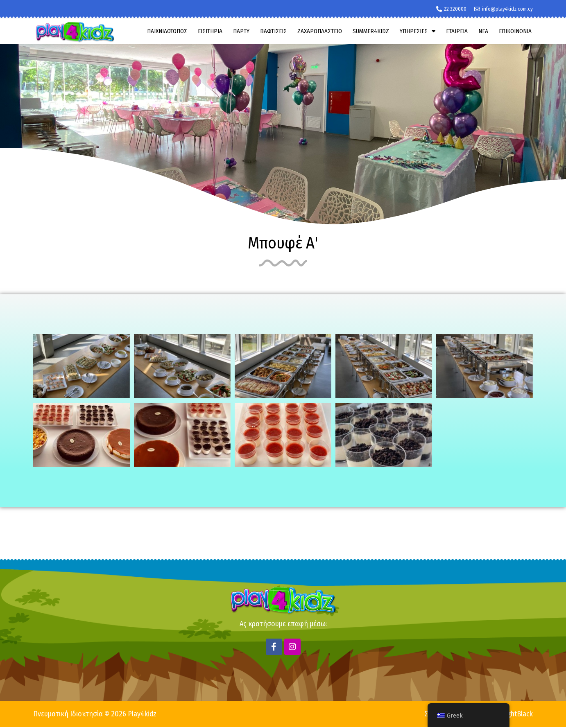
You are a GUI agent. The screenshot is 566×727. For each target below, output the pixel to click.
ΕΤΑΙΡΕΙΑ (457, 31)
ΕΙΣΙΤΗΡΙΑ (210, 31)
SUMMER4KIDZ (371, 31)
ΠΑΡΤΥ (241, 31)
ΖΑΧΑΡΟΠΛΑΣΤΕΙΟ (319, 31)
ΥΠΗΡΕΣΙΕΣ (417, 31)
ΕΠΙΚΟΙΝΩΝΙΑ (515, 31)
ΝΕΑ (483, 31)
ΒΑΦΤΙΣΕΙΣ (273, 31)
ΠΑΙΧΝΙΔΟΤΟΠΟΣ (167, 31)
